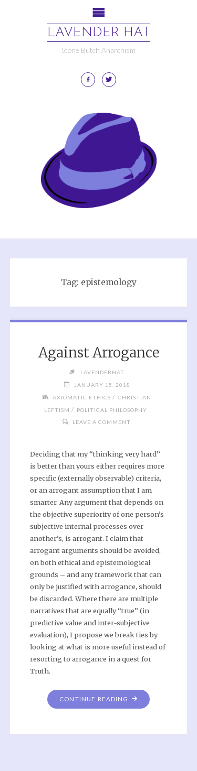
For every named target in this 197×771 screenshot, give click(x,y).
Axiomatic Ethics (82, 397)
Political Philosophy (112, 410)
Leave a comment (101, 422)
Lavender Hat (98, 32)
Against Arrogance (98, 352)
